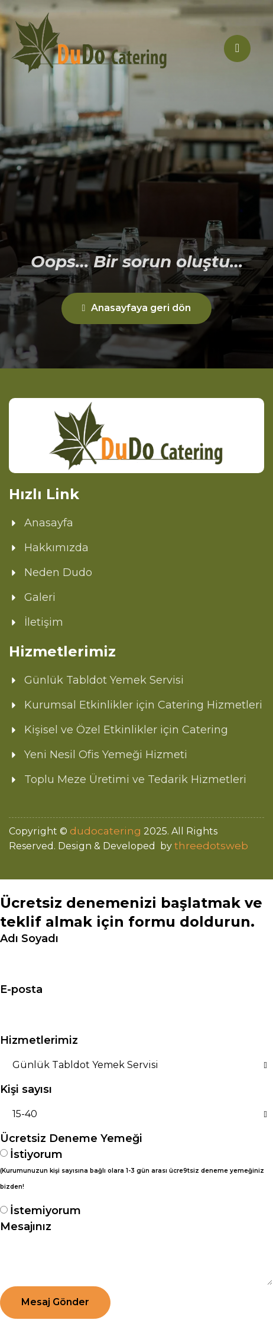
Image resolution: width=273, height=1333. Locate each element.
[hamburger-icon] (237, 49)
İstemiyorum (45, 1210)
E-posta (21, 989)
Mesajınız (25, 1226)
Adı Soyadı (29, 938)
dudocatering (105, 831)
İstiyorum (133, 1171)
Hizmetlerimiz (39, 1040)
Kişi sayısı (26, 1089)
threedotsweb (211, 846)
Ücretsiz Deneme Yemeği (71, 1138)
